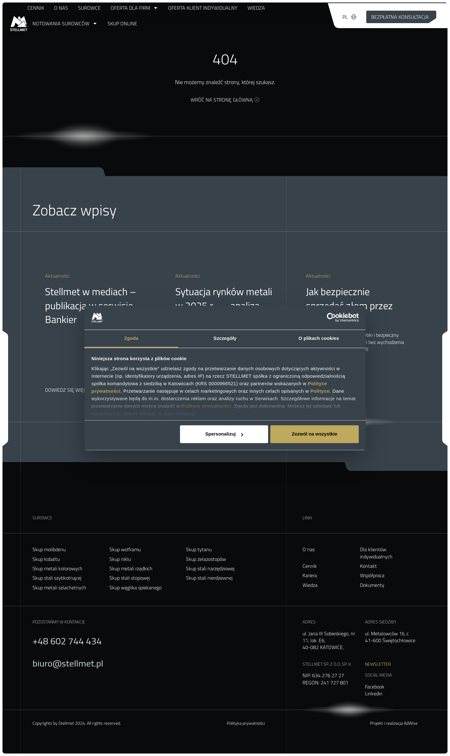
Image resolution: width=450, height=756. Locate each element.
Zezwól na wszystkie (314, 434)
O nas (61, 8)
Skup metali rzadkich (130, 568)
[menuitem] (345, 17)
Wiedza (256, 8)
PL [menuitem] (345, 17)
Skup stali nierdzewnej (209, 577)
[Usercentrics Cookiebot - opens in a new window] (331, 317)
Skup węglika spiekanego (135, 587)
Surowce (89, 8)
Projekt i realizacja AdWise (394, 723)
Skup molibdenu (49, 549)
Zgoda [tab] (131, 338)
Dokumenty (372, 585)
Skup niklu (120, 559)
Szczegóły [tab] (224, 338)
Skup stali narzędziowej (210, 568)
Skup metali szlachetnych (59, 587)
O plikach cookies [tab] (318, 338)
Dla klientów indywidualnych (376, 553)
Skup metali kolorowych (57, 568)
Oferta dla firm (134, 7)
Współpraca (372, 575)
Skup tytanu (199, 549)
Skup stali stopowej (129, 577)
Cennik (36, 8)
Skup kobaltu (46, 559)
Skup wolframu (125, 549)
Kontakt (368, 565)
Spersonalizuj (224, 434)
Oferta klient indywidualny (203, 8)
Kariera (309, 575)
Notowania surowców (65, 23)
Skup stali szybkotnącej (56, 577)
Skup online (122, 23)
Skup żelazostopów (206, 559)
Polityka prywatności (246, 723)
